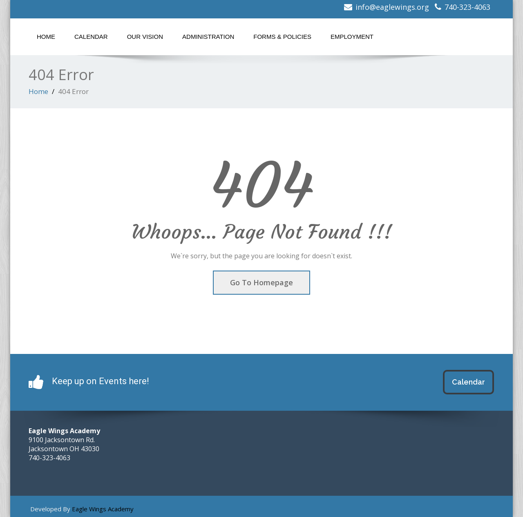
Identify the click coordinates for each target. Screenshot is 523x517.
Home (46, 36)
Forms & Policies (282, 36)
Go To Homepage (261, 282)
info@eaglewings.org (392, 7)
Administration (208, 36)
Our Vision (145, 36)
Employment (352, 36)
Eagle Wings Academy (103, 509)
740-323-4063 (467, 7)
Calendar (91, 36)
